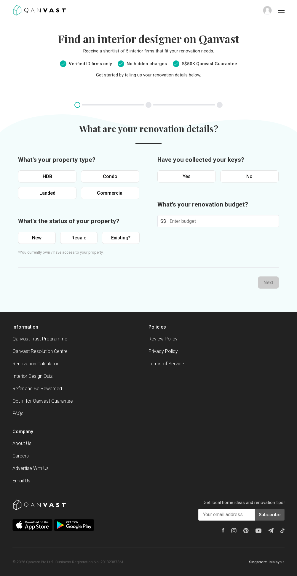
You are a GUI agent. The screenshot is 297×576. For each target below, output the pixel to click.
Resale (78, 238)
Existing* (120, 238)
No (249, 176)
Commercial (110, 193)
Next (268, 282)
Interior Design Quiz (32, 376)
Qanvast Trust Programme (39, 339)
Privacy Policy (163, 351)
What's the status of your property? (68, 221)
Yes (187, 176)
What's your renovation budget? (202, 204)
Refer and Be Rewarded (37, 388)
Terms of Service (166, 364)
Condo (110, 176)
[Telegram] (271, 530)
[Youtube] (258, 530)
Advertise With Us (30, 468)
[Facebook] (223, 530)
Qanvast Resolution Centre (40, 351)
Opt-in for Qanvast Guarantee (42, 401)
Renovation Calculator (35, 364)
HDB (47, 176)
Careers (20, 456)
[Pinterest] (246, 530)
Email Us (21, 481)
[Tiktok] (282, 530)
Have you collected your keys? (200, 159)
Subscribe (270, 514)
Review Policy (163, 339)
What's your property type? (56, 159)
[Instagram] (234, 530)
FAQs (17, 413)
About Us (21, 443)
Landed (47, 193)
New (36, 238)
